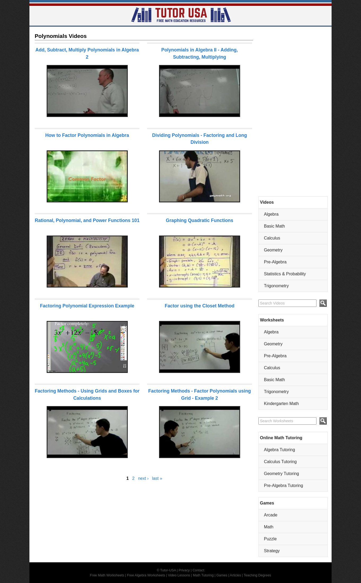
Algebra (271, 214)
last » (157, 478)
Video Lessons (179, 575)
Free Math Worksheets (107, 575)
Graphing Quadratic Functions (199, 220)
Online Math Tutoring (281, 438)
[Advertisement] (293, 111)
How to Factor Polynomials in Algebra (87, 135)
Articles (235, 575)
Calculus (272, 238)
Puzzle (270, 539)
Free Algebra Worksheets (146, 575)
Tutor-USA (168, 570)
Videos (267, 202)
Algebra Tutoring (279, 449)
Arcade (271, 515)
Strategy (272, 551)
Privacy (184, 570)
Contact (198, 570)
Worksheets (272, 320)
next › (143, 478)
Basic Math (274, 226)
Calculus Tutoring (280, 461)
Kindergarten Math (281, 403)
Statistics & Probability (285, 274)
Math (269, 527)
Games (267, 503)
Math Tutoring (203, 575)
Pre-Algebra (275, 262)
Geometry (273, 250)
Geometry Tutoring (281, 473)
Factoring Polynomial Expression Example (87, 305)
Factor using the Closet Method (199, 305)
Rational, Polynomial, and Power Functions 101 (87, 220)
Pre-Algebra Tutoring (283, 485)
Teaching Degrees (257, 575)
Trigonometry (276, 286)
